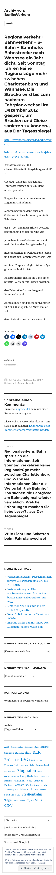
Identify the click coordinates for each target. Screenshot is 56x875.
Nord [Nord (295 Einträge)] (29, 780)
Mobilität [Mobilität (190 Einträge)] (8, 781)
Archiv (8, 725)
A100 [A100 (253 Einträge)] (6, 747)
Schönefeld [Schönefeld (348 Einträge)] (26, 789)
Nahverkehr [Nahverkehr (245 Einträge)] (19, 781)
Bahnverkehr (10, 383)
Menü (9, 23)
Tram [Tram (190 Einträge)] (16, 801)
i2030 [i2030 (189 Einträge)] (42, 777)
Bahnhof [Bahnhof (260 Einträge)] (44, 747)
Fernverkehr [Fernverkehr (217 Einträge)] (10, 771)
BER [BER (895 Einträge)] (36, 752)
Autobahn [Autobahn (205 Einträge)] (29, 747)
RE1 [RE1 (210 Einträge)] (27, 785)
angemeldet (23, 409)
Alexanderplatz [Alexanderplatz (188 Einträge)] (17, 747)
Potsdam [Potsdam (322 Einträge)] (19, 784)
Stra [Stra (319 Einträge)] (17, 794)
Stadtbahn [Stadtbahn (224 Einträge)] (9, 795)
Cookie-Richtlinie (38, 863)
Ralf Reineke (15, 380)
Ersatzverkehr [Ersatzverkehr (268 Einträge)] (12, 765)
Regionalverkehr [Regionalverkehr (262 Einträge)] (39, 785)
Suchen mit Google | (16, 842)
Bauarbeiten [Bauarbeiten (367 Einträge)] (23, 752)
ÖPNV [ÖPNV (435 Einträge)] (8, 805)
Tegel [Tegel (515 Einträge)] (8, 800)
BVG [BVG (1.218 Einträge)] (25, 759)
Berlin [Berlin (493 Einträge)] (9, 760)
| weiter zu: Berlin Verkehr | (20, 827)
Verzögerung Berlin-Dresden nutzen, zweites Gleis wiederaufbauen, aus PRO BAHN (29, 581)
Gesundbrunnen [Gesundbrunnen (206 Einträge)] (11, 776)
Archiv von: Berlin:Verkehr (17, 12)
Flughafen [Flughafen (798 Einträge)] (26, 770)
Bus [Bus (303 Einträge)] (17, 760)
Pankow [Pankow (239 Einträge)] (8, 785)
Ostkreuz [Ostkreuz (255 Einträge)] (38, 780)
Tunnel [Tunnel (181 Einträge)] (23, 801)
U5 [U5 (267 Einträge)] (28, 800)
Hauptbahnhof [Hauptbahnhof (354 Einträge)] (29, 776)
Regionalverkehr (26, 383)
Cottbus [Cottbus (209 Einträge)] (34, 760)
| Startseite (10, 820)
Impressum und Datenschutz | (22, 834)
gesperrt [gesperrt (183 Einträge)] (40, 771)
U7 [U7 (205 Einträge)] (32, 801)
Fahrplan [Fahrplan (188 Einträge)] (24, 766)
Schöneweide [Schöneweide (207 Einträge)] (40, 789)
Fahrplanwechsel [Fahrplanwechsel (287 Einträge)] (39, 765)
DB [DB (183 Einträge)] (40, 760)
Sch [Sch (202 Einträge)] (16, 789)
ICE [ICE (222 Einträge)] (47, 776)
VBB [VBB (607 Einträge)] (38, 800)
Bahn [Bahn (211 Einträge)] (36, 747)
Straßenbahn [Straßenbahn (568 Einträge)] (32, 794)
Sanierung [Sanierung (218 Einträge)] (9, 789)
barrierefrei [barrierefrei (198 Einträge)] (9, 753)
